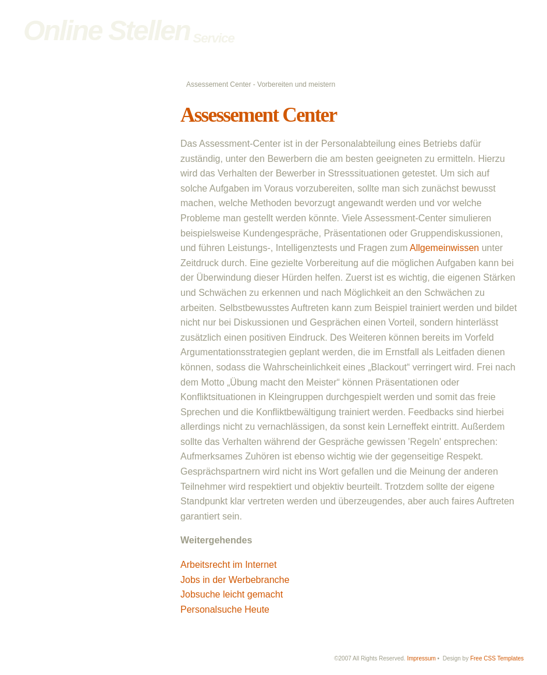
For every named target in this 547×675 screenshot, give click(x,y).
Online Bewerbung (71, 169)
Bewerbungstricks (69, 144)
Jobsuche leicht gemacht (231, 594)
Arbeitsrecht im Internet (228, 565)
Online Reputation (70, 206)
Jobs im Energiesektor (77, 218)
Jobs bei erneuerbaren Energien (94, 231)
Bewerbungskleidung (75, 194)
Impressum (421, 658)
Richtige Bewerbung (73, 132)
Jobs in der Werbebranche (234, 580)
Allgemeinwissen (444, 248)
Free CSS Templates (497, 658)
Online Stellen (106, 30)
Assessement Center (258, 115)
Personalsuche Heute (224, 609)
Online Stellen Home (74, 107)
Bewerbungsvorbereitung (82, 119)
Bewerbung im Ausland (78, 157)
